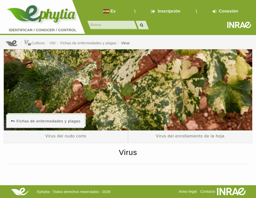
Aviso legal (188, 191)
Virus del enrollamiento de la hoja (190, 136)
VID (52, 43)
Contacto (207, 191)
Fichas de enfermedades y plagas (88, 43)
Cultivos (34, 43)
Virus (125, 43)
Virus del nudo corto (65, 136)
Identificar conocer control (42, 30)
